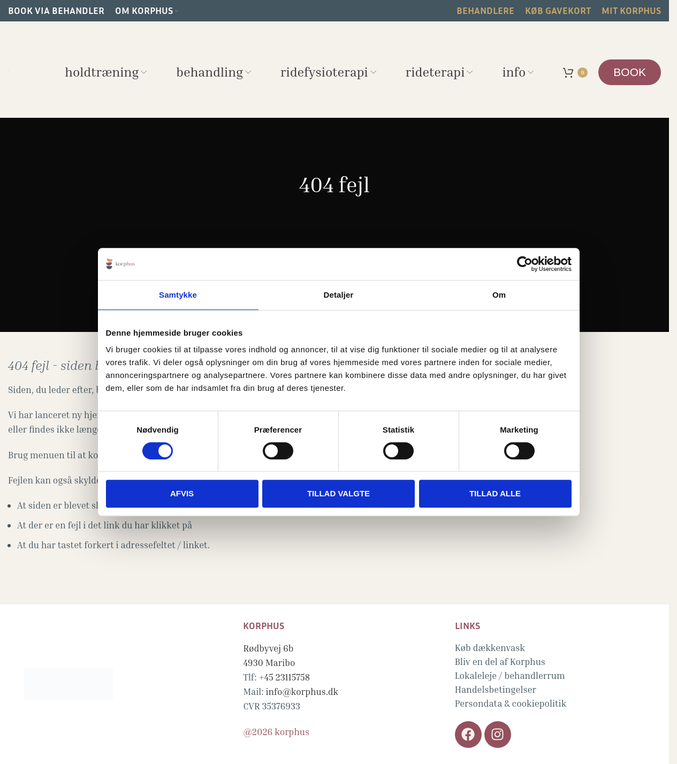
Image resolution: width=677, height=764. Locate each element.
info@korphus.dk (302, 691)
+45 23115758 (284, 677)
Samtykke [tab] (178, 294)
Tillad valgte (338, 493)
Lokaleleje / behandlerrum (510, 675)
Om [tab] (499, 294)
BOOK (629, 72)
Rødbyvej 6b (268, 648)
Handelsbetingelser (495, 689)
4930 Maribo (269, 662)
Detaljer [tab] (339, 294)
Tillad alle (495, 493)
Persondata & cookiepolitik (511, 703)
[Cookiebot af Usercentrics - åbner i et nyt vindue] (525, 264)
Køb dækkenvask (490, 647)
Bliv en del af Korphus (500, 661)
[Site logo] (8, 69)
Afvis (182, 493)
